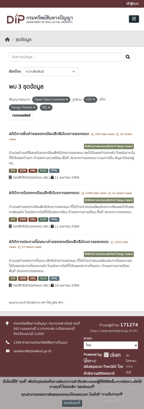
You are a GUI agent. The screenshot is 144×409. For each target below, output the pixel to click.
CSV (13, 171)
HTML (54, 171)
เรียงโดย (15, 71)
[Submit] (128, 57)
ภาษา (88, 338)
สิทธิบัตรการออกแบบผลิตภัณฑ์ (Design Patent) (109, 146)
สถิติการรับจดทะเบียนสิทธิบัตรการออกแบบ (44, 193)
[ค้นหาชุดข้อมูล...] (65, 57)
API (43, 302)
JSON (23, 171)
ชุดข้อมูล (23, 40)
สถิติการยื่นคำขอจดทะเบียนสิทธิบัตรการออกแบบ (49, 134)
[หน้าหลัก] (7, 40)
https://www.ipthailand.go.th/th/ (114, 330)
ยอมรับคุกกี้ (72, 403)
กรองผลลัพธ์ (21, 115)
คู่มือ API (57, 302)
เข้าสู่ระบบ (132, 3)
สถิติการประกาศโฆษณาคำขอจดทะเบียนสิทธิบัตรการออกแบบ (59, 242)
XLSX (43, 171)
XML (33, 171)
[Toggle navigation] (134, 19)
